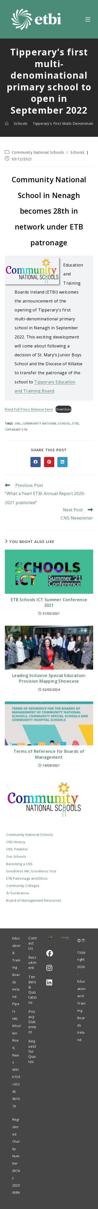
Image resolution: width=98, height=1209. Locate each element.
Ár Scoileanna (17, 893)
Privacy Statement (32, 1021)
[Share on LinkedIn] (62, 462)
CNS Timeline (17, 849)
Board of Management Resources (34, 900)
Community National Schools (38, 152)
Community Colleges (22, 885)
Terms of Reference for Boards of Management (49, 754)
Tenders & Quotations (32, 989)
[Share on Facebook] (35, 462)
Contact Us (32, 943)
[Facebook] (49, 953)
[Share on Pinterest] (49, 462)
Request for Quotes (32, 1051)
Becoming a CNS (19, 864)
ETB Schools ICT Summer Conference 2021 (49, 602)
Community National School (47, 423)
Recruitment (32, 962)
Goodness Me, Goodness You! (31, 871)
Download (63, 409)
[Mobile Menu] (87, 19)
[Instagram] (49, 968)
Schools (77, 152)
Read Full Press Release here (29, 409)
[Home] (6, 123)
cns (18, 423)
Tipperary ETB (16, 429)
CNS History (15, 842)
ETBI (75, 423)
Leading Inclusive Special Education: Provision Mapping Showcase (49, 678)
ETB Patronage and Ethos (27, 878)
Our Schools (16, 856)
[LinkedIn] (49, 982)
